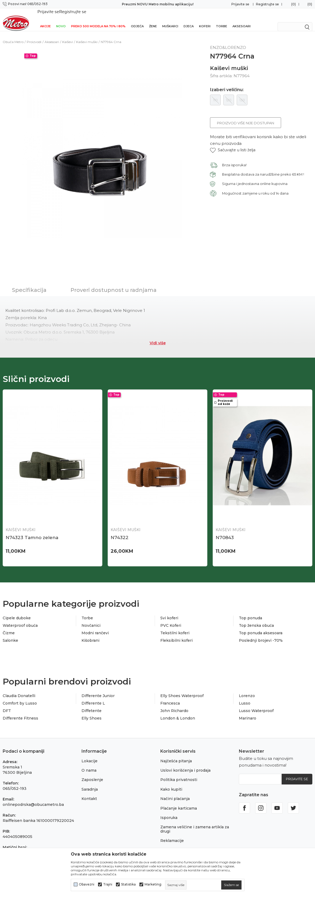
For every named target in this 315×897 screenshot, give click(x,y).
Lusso (244, 697)
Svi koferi (169, 612)
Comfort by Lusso (20, 697)
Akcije (45, 19)
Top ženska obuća (256, 619)
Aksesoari (241, 19)
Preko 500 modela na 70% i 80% (98, 19)
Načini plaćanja (175, 792)
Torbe (221, 19)
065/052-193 (14, 782)
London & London (177, 712)
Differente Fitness (20, 712)
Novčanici (90, 619)
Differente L (93, 697)
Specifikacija (29, 284)
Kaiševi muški (87, 36)
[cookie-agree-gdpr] (231, 885)
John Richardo (174, 704)
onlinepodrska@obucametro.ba (33, 798)
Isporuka (168, 811)
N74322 (120, 531)
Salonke (10, 634)
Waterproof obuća (20, 619)
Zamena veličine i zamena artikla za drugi (194, 823)
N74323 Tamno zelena (32, 531)
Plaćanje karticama (178, 802)
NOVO (61, 19)
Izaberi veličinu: (227, 84)
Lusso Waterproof (256, 704)
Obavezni (86, 884)
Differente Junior (98, 689)
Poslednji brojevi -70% (261, 634)
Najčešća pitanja (176, 755)
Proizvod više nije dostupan (245, 117)
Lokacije (89, 755)
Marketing (153, 884)
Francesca (170, 697)
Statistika (128, 884)
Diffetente (91, 704)
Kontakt (89, 792)
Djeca (189, 19)
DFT (7, 704)
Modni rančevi (95, 627)
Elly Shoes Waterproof (182, 689)
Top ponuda (250, 612)
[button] (232, 144)
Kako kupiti (171, 783)
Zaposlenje (92, 773)
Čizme (9, 627)
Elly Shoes (91, 712)
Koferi (205, 19)
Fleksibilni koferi (176, 634)
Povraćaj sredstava (178, 844)
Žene (153, 19)
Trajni (107, 884)
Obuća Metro (13, 36)
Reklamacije (172, 834)
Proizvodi (34, 36)
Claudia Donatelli (19, 689)
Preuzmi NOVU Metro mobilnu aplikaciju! (157, 4)
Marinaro (247, 712)
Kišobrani (90, 634)
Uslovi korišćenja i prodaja (185, 764)
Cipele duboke (17, 612)
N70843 (225, 531)
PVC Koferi (170, 619)
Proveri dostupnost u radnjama (114, 284)
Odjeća (137, 19)
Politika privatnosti (178, 773)
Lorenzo (247, 689)
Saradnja (89, 783)
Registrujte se (267, 4)
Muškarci (170, 19)
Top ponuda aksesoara (260, 627)
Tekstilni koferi (174, 627)
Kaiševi (67, 36)
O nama (88, 764)
